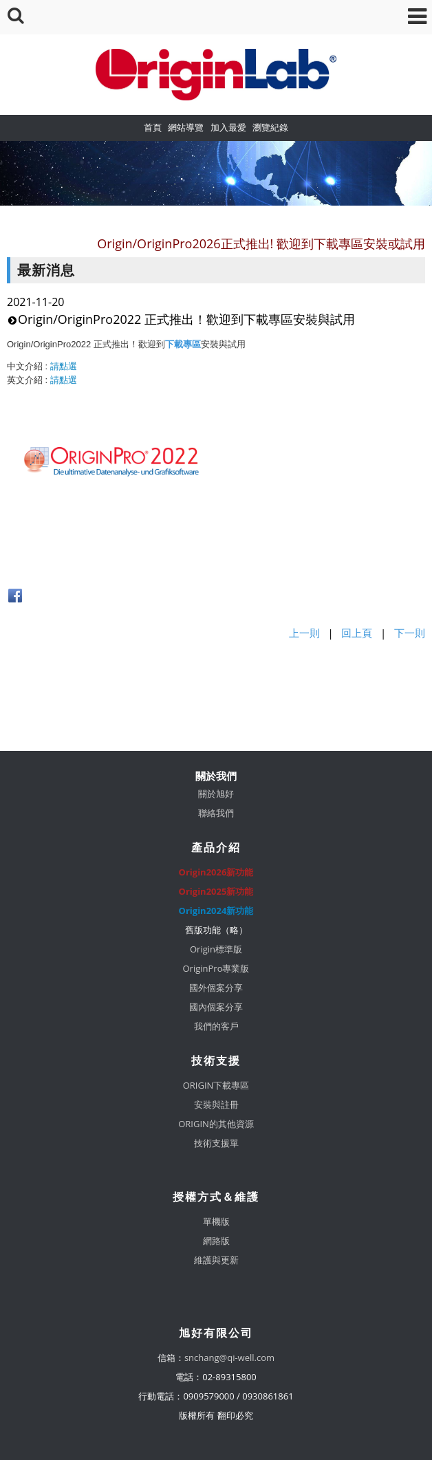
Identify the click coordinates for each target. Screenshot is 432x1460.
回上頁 (356, 633)
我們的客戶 (216, 1026)
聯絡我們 (216, 813)
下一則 (409, 633)
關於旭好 (216, 793)
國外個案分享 (216, 987)
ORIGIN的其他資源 (216, 1124)
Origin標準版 (216, 949)
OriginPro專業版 (216, 968)
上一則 (304, 633)
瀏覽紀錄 (270, 127)
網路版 (216, 1240)
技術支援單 (216, 1143)
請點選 (63, 366)
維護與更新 (216, 1260)
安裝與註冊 (216, 1104)
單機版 (216, 1221)
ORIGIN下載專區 (216, 1085)
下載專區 (183, 344)
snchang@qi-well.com (229, 1357)
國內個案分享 (216, 1007)
